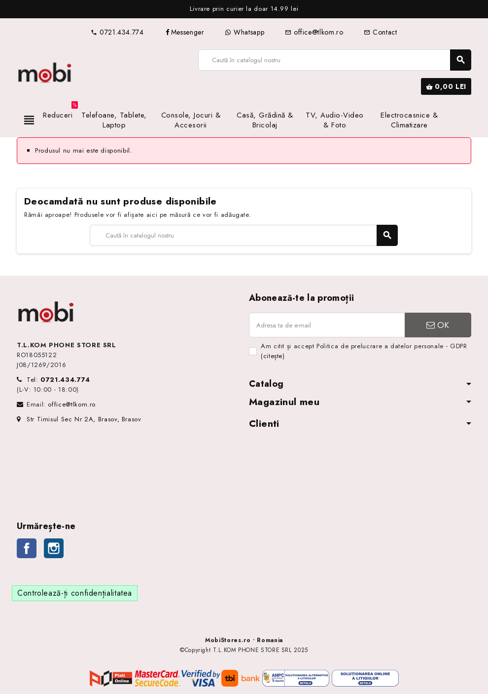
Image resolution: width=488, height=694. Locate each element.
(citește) (273, 356)
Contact (380, 32)
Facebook (26, 548)
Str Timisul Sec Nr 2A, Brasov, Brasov (79, 419)
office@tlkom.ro (314, 32)
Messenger (185, 32)
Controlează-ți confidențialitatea (74, 593)
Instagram (54, 548)
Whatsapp (244, 32)
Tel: (58, 379)
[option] (244, 9)
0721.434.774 (117, 32)
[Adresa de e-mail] (327, 325)
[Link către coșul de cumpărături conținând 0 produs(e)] (446, 86)
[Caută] (334, 60)
